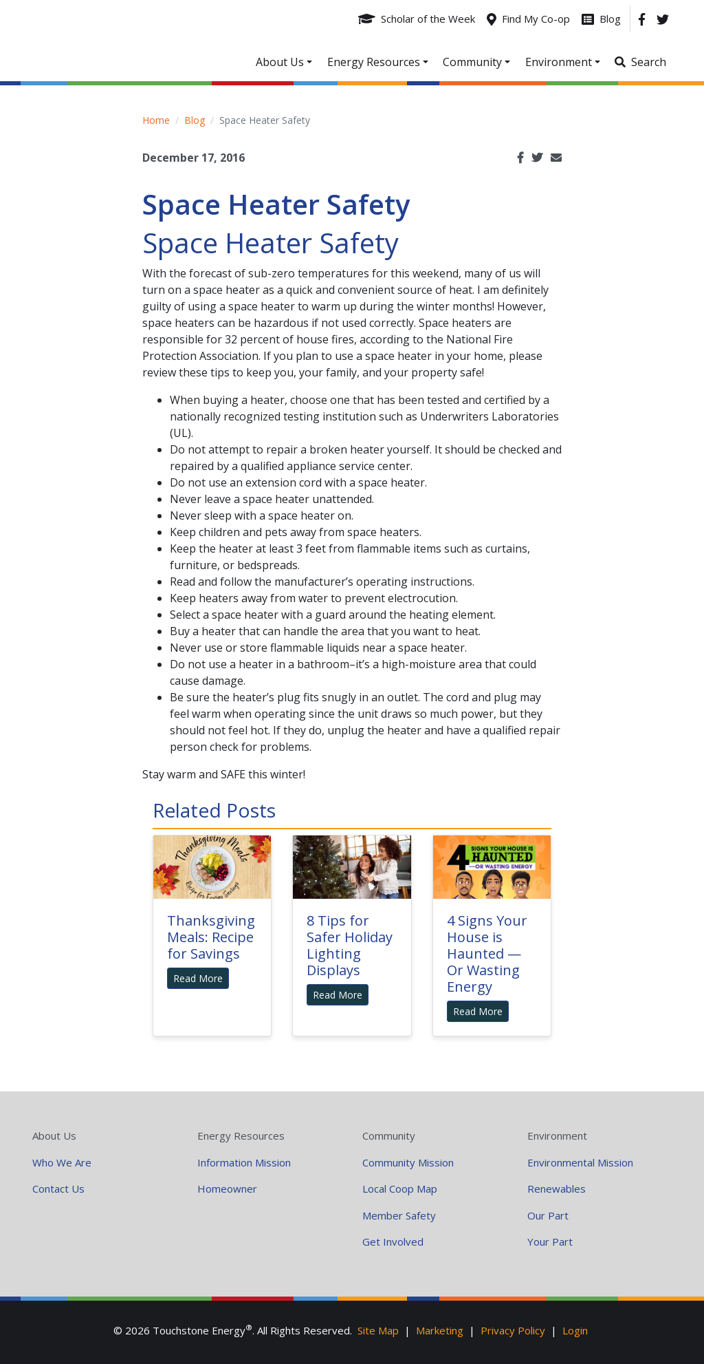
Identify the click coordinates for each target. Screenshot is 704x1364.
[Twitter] (663, 19)
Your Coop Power (135, 40)
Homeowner (227, 1188)
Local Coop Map (399, 1188)
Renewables (556, 1188)
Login (575, 1330)
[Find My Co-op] (528, 19)
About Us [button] (280, 62)
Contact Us (58, 1188)
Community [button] (472, 62)
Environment (557, 1135)
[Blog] (601, 19)
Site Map (378, 1330)
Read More (198, 978)
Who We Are (61, 1162)
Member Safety (399, 1215)
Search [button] (648, 62)
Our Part (548, 1215)
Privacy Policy (513, 1330)
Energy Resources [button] (373, 62)
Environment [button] (558, 62)
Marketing (439, 1330)
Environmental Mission (580, 1162)
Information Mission (244, 1162)
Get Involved (393, 1241)
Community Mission (408, 1162)
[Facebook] (642, 19)
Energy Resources (241, 1135)
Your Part (550, 1241)
